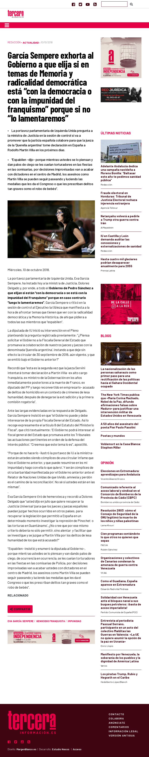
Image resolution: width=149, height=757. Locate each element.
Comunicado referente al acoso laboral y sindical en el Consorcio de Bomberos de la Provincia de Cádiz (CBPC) (121, 492)
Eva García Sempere (21, 621)
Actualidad (31, 42)
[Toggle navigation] (7, 25)
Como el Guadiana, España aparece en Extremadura (119, 582)
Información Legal (123, 731)
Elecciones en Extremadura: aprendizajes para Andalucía (120, 472)
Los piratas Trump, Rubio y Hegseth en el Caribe (119, 675)
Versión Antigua (122, 735)
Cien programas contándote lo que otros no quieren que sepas (120, 537)
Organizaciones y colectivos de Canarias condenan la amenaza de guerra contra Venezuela (120, 563)
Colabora (116, 718)
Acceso (77, 749)
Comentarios (119, 726)
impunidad (74, 621)
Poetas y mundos (113, 435)
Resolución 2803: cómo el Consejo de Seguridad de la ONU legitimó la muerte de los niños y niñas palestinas (120, 516)
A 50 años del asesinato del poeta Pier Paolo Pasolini (119, 425)
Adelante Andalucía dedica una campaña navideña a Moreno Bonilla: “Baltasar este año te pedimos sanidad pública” (121, 173)
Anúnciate (117, 722)
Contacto (116, 714)
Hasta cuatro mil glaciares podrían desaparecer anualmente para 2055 (119, 262)
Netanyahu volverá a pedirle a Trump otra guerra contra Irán (120, 219)
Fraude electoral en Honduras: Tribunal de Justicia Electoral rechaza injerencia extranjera (119, 198)
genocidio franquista (50, 621)
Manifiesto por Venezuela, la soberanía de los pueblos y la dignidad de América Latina (120, 657)
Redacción (14, 42)
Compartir (20, 609)
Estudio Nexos (60, 749)
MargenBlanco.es (26, 749)
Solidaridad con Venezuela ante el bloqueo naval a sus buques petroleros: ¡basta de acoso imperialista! (121, 602)
